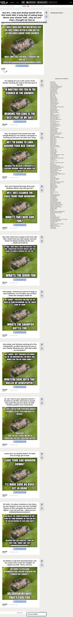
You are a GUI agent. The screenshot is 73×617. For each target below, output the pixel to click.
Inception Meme (53, 151)
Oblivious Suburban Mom (55, 168)
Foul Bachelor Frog (54, 123)
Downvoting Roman (54, 112)
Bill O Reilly (52, 95)
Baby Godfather (53, 91)
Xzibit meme (53, 227)
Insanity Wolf (53, 153)
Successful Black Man (55, 217)
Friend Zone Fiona (54, 126)
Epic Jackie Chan (54, 116)
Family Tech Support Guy (55, 119)
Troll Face (52, 222)
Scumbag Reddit (53, 198)
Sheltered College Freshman (56, 204)
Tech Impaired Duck (54, 218)
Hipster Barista (53, 139)
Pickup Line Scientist (54, 178)
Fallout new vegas (54, 118)
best (18, 2)
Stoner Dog (52, 214)
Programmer (53, 180)
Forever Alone (53, 122)
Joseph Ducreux (53, 156)
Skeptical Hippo (53, 208)
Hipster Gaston (53, 142)
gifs (43, 6)
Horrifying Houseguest (55, 146)
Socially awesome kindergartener (57, 211)
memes (39, 6)
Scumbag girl (53, 197)
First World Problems (54, 121)
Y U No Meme (53, 228)
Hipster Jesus (53, 143)
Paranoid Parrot (53, 175)
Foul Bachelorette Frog (55, 125)
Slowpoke (52, 210)
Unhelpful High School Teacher (57, 223)
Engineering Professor (55, 114)
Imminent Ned (53, 150)
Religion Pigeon (53, 187)
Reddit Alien (52, 184)
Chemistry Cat (53, 101)
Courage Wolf (53, 105)
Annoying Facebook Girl (55, 87)
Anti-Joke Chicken (54, 88)
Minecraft (52, 163)
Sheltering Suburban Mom (56, 206)
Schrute (52, 193)
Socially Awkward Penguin (56, 212)
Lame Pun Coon (53, 160)
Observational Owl (54, 169)
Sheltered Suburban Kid (55, 205)
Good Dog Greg (53, 130)
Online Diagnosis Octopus (56, 170)
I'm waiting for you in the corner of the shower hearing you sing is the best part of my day (20, 83)
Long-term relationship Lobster (57, 162)
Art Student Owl (53, 89)
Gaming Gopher (53, 129)
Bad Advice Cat (53, 92)
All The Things (53, 84)
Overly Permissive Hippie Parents (57, 173)
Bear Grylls (52, 94)
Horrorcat (52, 147)
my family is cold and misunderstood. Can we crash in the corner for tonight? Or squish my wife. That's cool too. (19, 563)
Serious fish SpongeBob (55, 202)
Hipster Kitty (53, 144)
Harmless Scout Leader (55, 134)
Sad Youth (52, 191)
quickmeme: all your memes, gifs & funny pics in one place (4, 2)
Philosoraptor (53, 177)
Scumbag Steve (53, 201)
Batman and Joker (54, 93)
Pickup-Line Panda (54, 179)
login (71, 2)
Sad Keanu (52, 189)
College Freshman (54, 102)
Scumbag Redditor (54, 200)
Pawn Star (52, 176)
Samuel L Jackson (54, 192)
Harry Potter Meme (54, 145)
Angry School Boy (54, 85)
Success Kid (53, 215)
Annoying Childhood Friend (56, 86)
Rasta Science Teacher (55, 183)
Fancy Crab (52, 120)
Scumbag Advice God (55, 195)
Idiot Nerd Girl (53, 148)
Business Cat (53, 96)
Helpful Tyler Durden (54, 136)
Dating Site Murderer (54, 110)
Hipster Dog (52, 141)
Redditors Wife (53, 185)
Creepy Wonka (53, 109)
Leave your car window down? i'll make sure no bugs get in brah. (19, 454)
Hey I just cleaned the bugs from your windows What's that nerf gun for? (20, 187)
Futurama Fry (53, 127)
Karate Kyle (52, 159)
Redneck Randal (53, 186)
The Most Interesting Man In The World (58, 219)
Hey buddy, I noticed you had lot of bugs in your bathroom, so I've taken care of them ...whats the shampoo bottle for (20, 293)
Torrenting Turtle (53, 221)
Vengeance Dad (53, 225)
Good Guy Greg (53, 131)
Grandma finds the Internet (56, 133)
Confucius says (53, 104)
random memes (23, 2)
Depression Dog (53, 111)
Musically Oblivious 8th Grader (57, 167)
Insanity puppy (53, 152)
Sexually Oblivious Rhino (55, 203)
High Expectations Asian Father (57, 137)
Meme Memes (53, 164)
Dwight (51, 113)
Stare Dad (52, 213)
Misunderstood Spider (55, 166)
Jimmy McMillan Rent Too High (57, 154)
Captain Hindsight (54, 100)
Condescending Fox (54, 103)
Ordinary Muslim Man (55, 172)
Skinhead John (53, 209)
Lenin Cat (52, 161)
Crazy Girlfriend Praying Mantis (57, 106)
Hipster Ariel (53, 138)
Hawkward (52, 135)
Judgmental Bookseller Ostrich (57, 158)
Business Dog (53, 97)
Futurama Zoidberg (54, 128)
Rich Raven (52, 188)
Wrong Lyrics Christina (55, 226)
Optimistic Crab (53, 171)
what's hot (12, 2)
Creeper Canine (53, 108)
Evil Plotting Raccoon (55, 117)
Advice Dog (52, 81)
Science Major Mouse (55, 194)
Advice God (52, 83)
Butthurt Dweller (53, 98)
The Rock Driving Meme (55, 220)
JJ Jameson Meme (54, 155)
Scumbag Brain (53, 196)
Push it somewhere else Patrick (57, 181)
